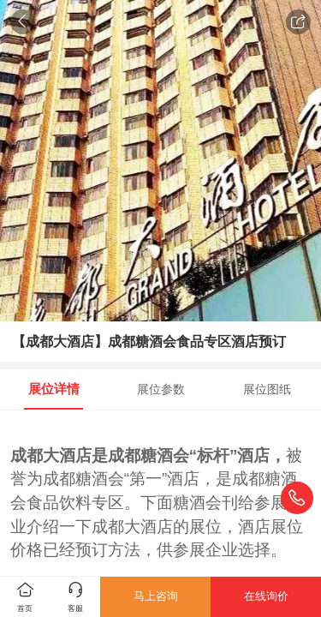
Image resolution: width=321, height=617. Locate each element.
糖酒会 (164, 455)
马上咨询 (156, 596)
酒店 (75, 455)
